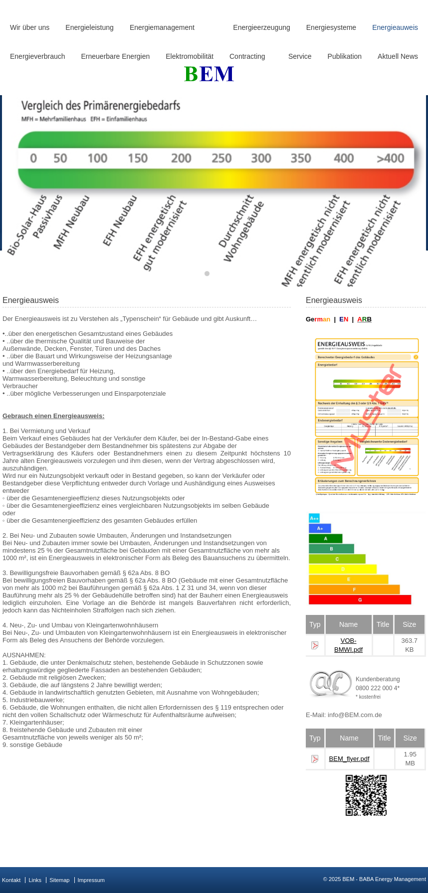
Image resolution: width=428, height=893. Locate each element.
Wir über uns (29, 27)
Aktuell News (398, 56)
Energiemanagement (162, 27)
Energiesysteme (331, 27)
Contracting (247, 56)
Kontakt (11, 880)
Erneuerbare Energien (115, 56)
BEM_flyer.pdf (349, 758)
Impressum (91, 880)
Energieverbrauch (37, 56)
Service (300, 56)
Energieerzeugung (261, 27)
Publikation (345, 56)
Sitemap (59, 880)
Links (34, 880)
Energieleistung (89, 27)
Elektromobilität (190, 56)
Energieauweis (395, 27)
